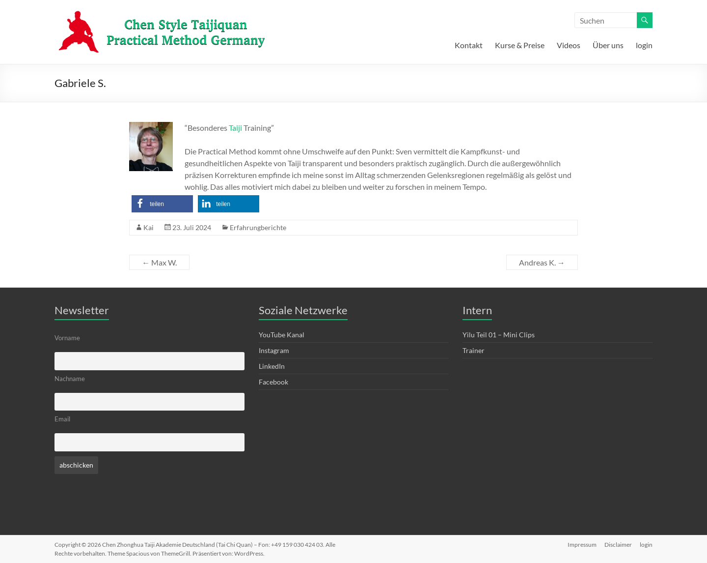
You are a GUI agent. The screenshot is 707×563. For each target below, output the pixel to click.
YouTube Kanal (281, 334)
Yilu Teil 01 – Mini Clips (498, 334)
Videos (568, 45)
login (644, 45)
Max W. (159, 262)
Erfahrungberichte (258, 227)
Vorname (67, 338)
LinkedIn (272, 366)
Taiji (235, 127)
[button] (162, 203)
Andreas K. (542, 262)
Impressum (582, 544)
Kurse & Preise (519, 45)
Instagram (274, 350)
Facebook (273, 382)
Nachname (69, 379)
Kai (148, 227)
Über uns (608, 45)
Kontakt (469, 45)
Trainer (473, 350)
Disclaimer (618, 544)
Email (62, 419)
